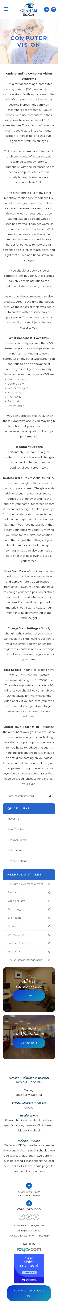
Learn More (27, 995)
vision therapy (16, 900)
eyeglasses (14, 951)
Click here (44, 1125)
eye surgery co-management (25, 884)
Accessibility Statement (22, 1235)
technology (15, 909)
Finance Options (17, 861)
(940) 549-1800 (29, 1209)
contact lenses (17, 934)
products (13, 892)
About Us (13, 819)
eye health (14, 917)
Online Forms (16, 850)
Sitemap (44, 1235)
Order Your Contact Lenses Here (29, 1293)
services (12, 926)
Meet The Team (17, 829)
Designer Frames (17, 840)
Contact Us (27, 1042)
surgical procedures (20, 943)
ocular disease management (25, 960)
